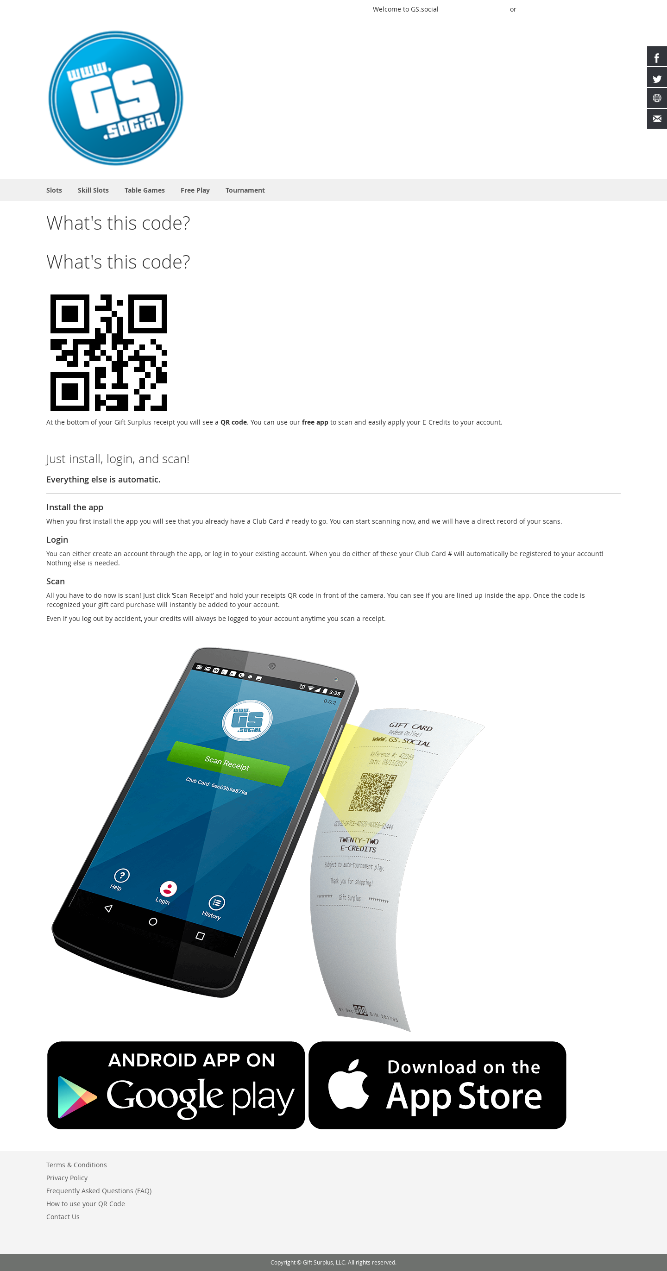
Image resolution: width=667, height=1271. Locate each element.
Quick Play (462, 9)
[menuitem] (54, 190)
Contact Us (63, 1216)
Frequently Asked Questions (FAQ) (98, 1190)
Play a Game (347, 9)
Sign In (495, 9)
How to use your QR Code (85, 1203)
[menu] (333, 190)
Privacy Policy (67, 1177)
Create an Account (592, 9)
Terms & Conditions (76, 1164)
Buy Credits (539, 9)
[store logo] (115, 98)
